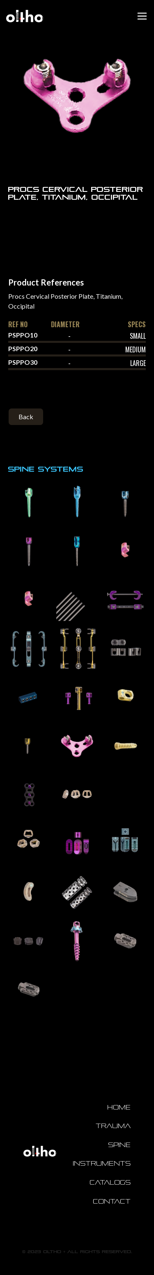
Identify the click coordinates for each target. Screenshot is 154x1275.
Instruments (102, 1163)
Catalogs (110, 1182)
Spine (119, 1144)
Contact (112, 1201)
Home (119, 1107)
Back (25, 416)
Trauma (113, 1125)
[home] (22, 16)
